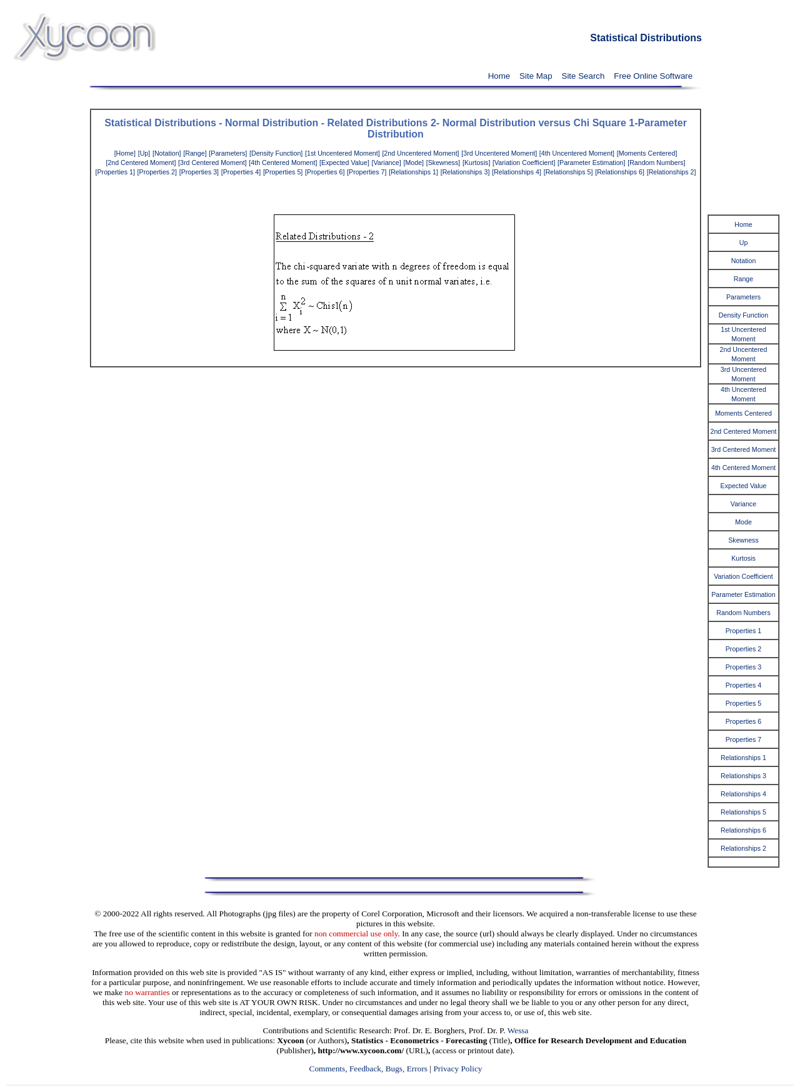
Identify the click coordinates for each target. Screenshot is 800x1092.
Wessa (518, 1030)
